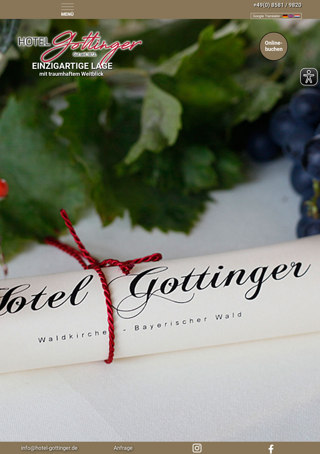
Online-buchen (274, 46)
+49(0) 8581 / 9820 (278, 5)
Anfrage (123, 448)
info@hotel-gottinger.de (49, 448)
